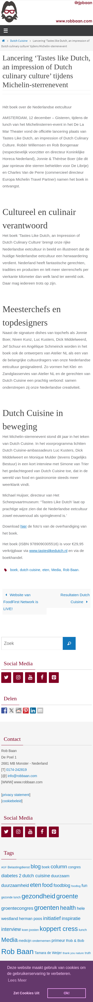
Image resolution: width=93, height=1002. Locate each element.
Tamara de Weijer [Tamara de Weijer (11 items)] (48, 953)
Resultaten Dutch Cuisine (75, 598)
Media (56, 570)
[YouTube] (30, 677)
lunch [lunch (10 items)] (83, 930)
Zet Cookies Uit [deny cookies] (26, 993)
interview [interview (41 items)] (11, 929)
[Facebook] (42, 677)
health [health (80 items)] (68, 908)
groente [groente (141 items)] (67, 896)
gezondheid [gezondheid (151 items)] (38, 896)
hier (23, 526)
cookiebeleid (12, 801)
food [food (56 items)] (47, 885)
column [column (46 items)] (59, 866)
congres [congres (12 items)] (74, 867)
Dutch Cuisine (19, 40)
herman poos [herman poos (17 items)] (30, 918)
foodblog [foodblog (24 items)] (62, 885)
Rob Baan (70, 570)
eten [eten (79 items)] (35, 885)
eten (45, 570)
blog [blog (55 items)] (36, 867)
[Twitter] (6, 677)
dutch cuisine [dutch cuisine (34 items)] (36, 875)
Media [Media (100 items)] (9, 939)
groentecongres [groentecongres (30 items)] (17, 908)
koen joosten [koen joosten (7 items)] (30, 930)
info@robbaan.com (22, 776)
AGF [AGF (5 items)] (4, 867)
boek (14, 570)
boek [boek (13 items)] (46, 867)
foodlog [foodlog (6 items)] (76, 885)
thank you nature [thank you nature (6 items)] (73, 953)
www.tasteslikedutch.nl (48, 550)
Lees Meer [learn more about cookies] (17, 980)
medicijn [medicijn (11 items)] (25, 941)
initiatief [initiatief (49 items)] (52, 918)
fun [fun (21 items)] (85, 885)
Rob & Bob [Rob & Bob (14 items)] (75, 940)
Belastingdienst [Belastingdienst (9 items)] (19, 867)
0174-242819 (16, 770)
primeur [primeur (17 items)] (58, 940)
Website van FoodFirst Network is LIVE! (20, 602)
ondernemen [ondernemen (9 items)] (41, 941)
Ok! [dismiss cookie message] (67, 993)
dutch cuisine (30, 570)
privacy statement (16, 795)
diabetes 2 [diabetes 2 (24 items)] (11, 875)
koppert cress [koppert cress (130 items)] (59, 928)
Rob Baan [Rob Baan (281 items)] (17, 951)
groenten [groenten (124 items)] (46, 907)
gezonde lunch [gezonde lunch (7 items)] (11, 897)
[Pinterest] (54, 677)
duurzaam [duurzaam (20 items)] (60, 876)
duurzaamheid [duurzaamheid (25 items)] (15, 885)
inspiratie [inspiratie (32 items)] (71, 918)
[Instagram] (18, 677)
